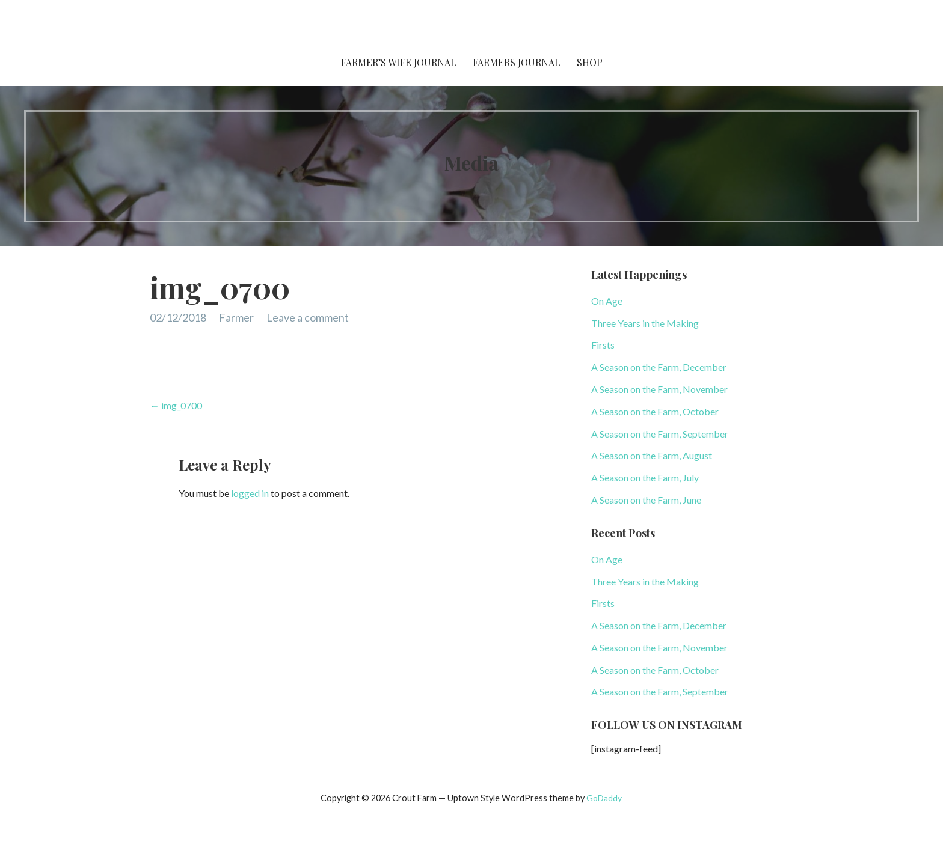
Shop (590, 62)
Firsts (603, 344)
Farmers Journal (517, 62)
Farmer (236, 317)
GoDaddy (604, 798)
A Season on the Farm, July (645, 477)
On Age (606, 301)
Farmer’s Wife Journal (398, 62)
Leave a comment (307, 317)
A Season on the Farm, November (659, 389)
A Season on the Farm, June (646, 499)
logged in (250, 493)
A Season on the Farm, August (651, 455)
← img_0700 (176, 405)
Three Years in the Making (645, 323)
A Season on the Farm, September (659, 433)
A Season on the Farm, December (658, 367)
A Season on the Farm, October (655, 411)
